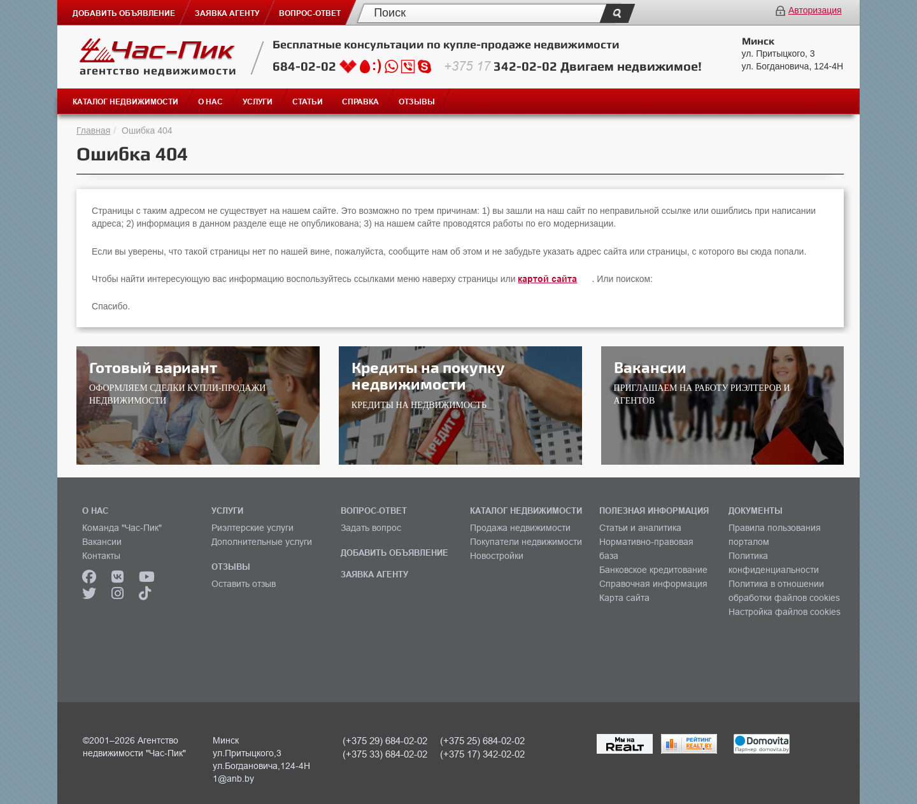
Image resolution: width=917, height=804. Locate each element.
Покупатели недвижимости (526, 542)
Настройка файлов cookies (785, 612)
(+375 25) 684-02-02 (482, 740)
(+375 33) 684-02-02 (385, 754)
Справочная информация (653, 584)
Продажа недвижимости (520, 528)
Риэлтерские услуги (252, 528)
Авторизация (815, 10)
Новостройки (496, 556)
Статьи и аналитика (640, 528)
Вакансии (102, 542)
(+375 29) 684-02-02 (385, 740)
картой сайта (547, 279)
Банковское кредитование (653, 570)
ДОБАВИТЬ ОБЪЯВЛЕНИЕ (394, 552)
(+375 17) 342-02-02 (482, 754)
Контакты (101, 556)
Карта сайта (624, 598)
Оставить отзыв (243, 584)
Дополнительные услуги (261, 542)
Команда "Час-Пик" (122, 528)
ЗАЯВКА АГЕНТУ (374, 574)
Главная (93, 130)
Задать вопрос (371, 528)
